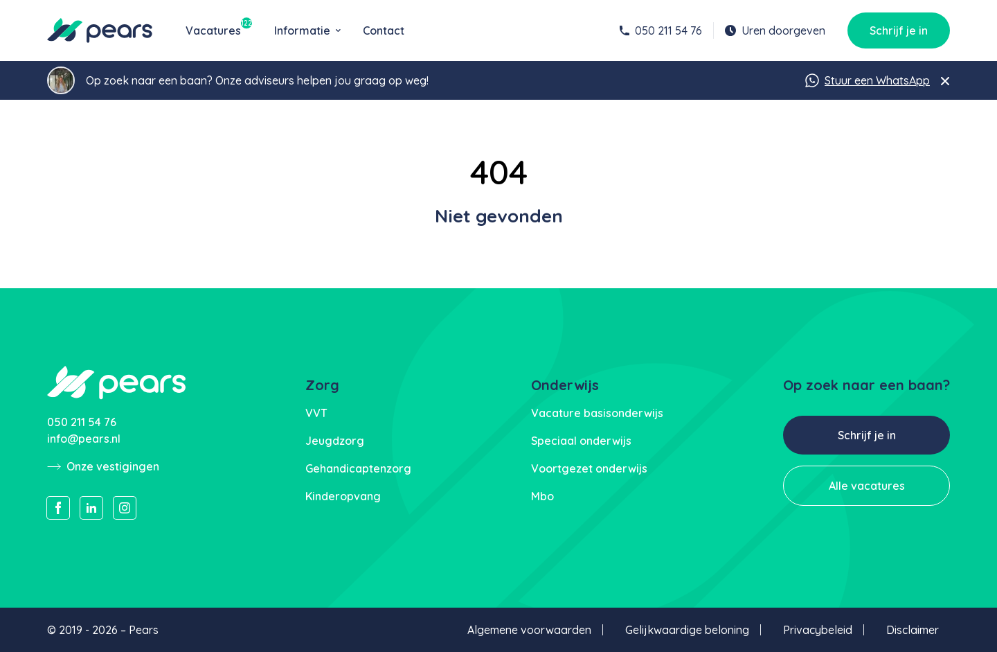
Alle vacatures (867, 486)
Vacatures (219, 29)
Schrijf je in (899, 30)
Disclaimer (912, 630)
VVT (316, 413)
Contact (383, 30)
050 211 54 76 (661, 30)
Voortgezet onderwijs (589, 468)
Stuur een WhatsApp (867, 80)
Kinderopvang (343, 496)
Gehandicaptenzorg (358, 468)
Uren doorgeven (775, 30)
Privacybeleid (817, 630)
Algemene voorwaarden (529, 630)
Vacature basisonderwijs (597, 413)
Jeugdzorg (334, 441)
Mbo (542, 496)
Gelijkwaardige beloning (687, 630)
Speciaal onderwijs (581, 441)
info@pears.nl (83, 439)
